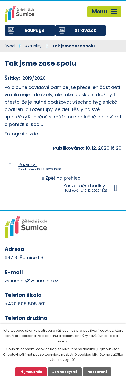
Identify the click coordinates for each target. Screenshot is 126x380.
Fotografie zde (21, 134)
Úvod (10, 46)
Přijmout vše (30, 371)
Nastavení (97, 371)
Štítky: (12, 78)
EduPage (34, 30)
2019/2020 (34, 78)
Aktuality (33, 46)
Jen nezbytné (64, 371)
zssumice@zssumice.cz (31, 280)
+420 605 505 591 (25, 304)
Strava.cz (85, 30)
